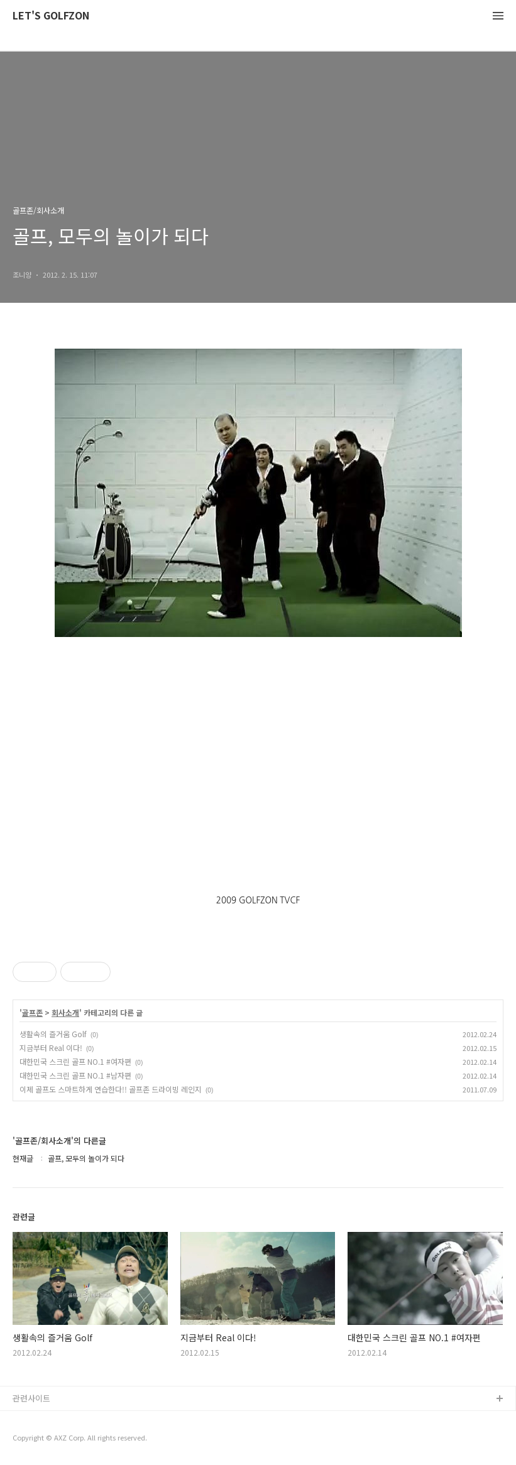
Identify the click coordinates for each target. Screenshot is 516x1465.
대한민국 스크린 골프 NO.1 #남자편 (75, 1075)
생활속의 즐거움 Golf (53, 1033)
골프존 (32, 1013)
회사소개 (65, 1013)
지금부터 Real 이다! (50, 1047)
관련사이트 (31, 1398)
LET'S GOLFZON (51, 16)
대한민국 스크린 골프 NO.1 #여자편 (75, 1061)
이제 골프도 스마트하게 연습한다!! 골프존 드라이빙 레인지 (110, 1089)
